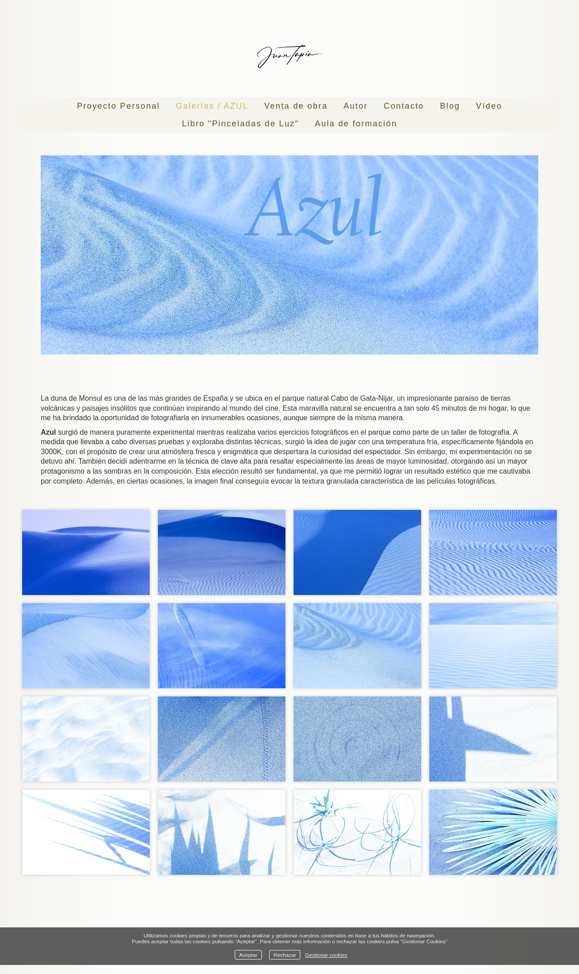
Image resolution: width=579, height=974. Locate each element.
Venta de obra (295, 105)
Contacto (404, 105)
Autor (355, 105)
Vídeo (489, 105)
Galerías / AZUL (212, 105)
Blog (450, 105)
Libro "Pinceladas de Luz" (240, 123)
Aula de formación (356, 123)
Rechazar (285, 955)
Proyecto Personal (118, 105)
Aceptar (248, 955)
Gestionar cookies (326, 955)
